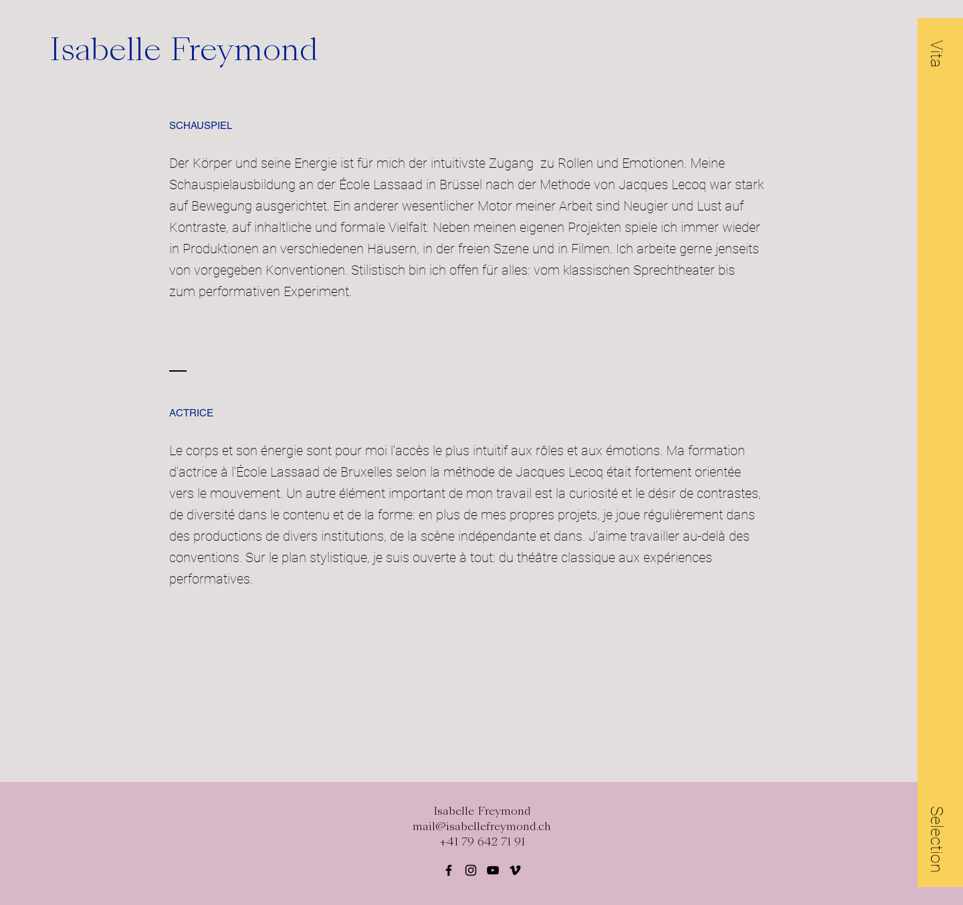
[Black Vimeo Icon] (515, 870)
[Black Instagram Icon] (470, 870)
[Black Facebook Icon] (448, 870)
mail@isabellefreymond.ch (482, 826)
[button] (937, 53)
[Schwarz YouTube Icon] (493, 870)
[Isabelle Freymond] (203, 49)
